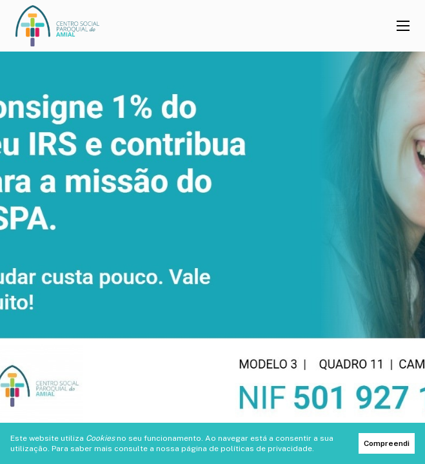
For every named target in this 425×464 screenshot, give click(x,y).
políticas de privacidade (266, 448)
